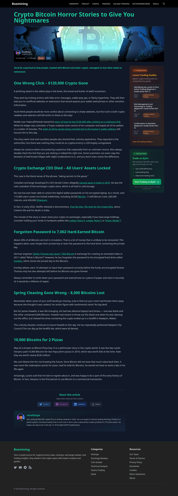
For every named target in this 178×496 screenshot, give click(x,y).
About (132, 478)
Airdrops (74, 4)
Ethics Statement (137, 474)
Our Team (134, 454)
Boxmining (20, 4)
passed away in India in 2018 (94, 182)
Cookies (133, 470)
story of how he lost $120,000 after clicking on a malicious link (88, 121)
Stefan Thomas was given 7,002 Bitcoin (53, 253)
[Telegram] (25, 467)
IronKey (18, 260)
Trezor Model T (113, 220)
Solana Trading (121, 4)
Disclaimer (134, 466)
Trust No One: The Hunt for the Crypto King (91, 206)
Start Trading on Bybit (147, 181)
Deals (156, 4)
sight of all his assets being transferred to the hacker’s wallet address (79, 129)
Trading (106, 4)
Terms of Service (137, 458)
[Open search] (164, 3)
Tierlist (85, 4)
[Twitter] (15, 467)
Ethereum (42, 200)
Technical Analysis (99, 466)
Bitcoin (82, 196)
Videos (95, 4)
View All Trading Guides (143, 141)
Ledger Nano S (94, 220)
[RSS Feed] (30, 467)
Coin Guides (96, 462)
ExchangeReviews (141, 4)
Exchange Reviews (99, 458)
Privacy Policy (136, 462)
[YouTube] (20, 467)
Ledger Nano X (77, 220)
